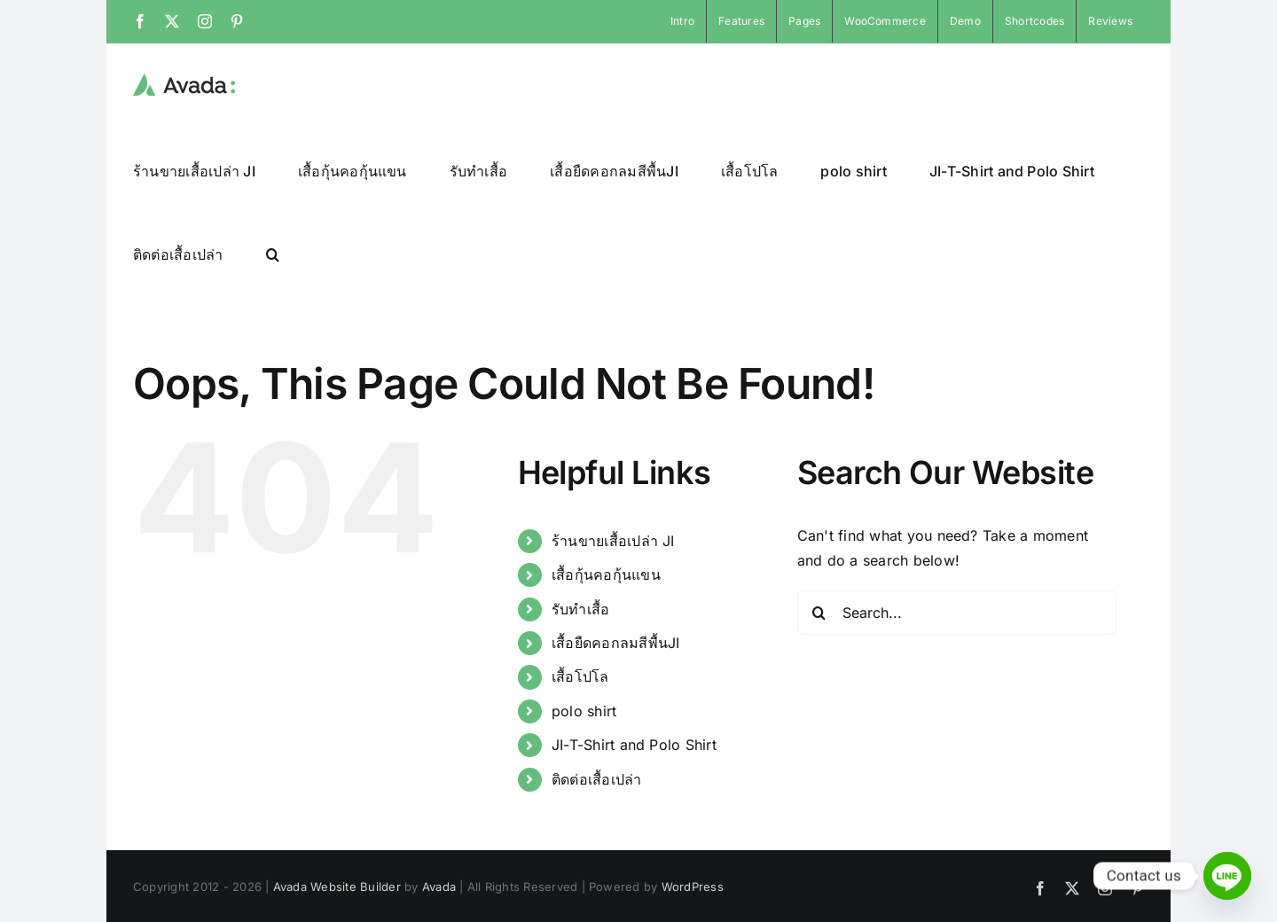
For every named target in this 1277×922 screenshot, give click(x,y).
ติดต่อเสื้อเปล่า (597, 778)
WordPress (693, 886)
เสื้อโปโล (580, 675)
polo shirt (584, 710)
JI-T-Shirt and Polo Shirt (634, 744)
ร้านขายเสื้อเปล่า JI (613, 540)
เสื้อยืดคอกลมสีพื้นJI (616, 642)
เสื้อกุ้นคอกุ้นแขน (606, 573)
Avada (439, 886)
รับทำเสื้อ (580, 608)
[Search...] (956, 612)
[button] (272, 253)
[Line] (1227, 876)
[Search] (819, 612)
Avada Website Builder (337, 886)
